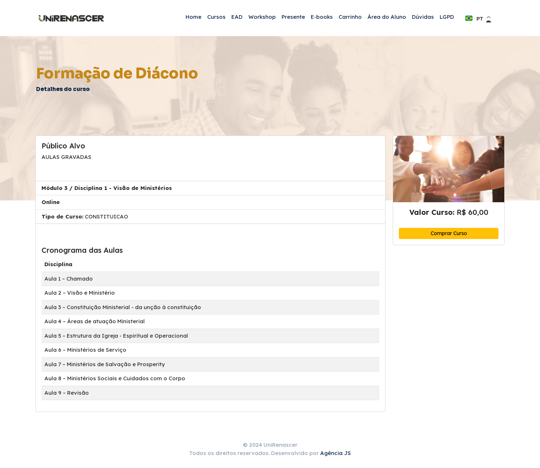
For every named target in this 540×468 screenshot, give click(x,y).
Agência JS (335, 453)
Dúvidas (423, 16)
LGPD (447, 16)
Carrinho (350, 16)
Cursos (216, 16)
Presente (293, 16)
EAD (237, 16)
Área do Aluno (386, 16)
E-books (322, 16)
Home (193, 16)
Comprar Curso (449, 233)
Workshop (262, 16)
